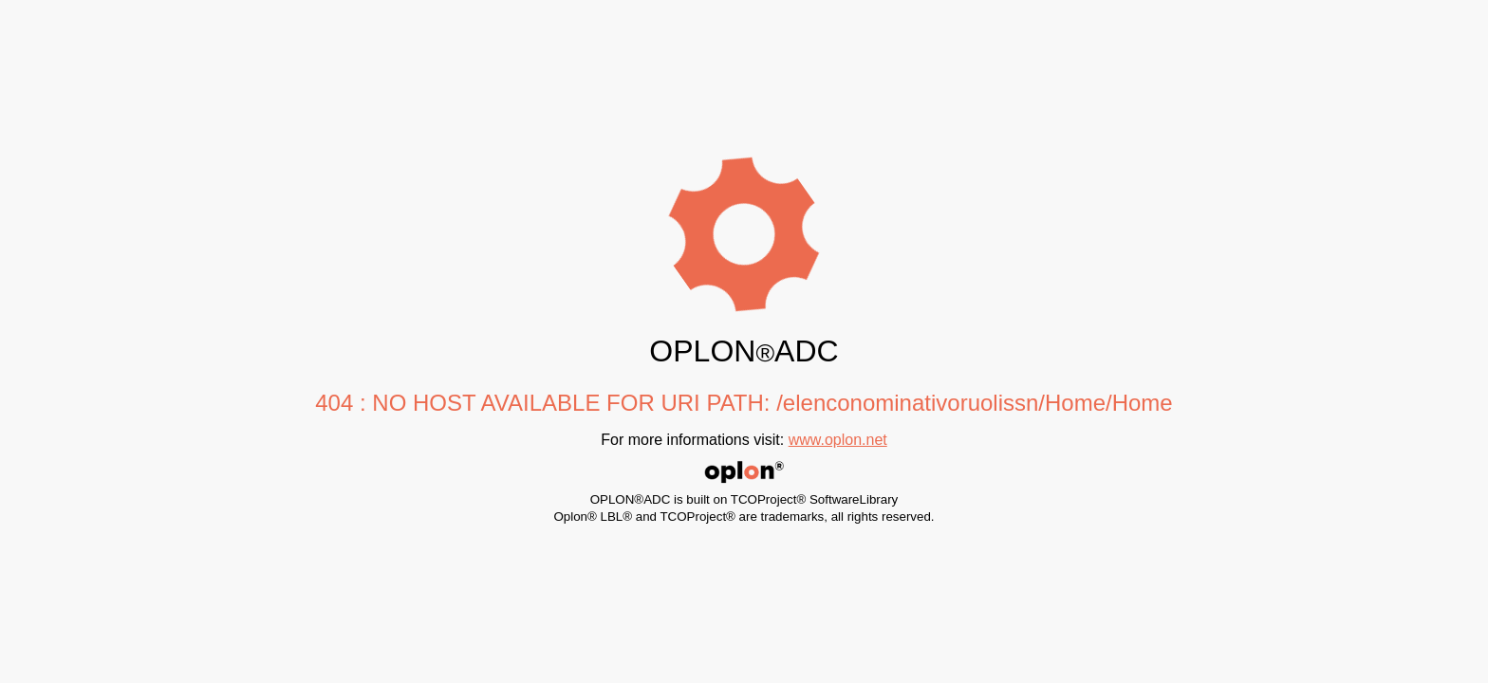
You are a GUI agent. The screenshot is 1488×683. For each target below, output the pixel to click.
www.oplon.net (838, 440)
